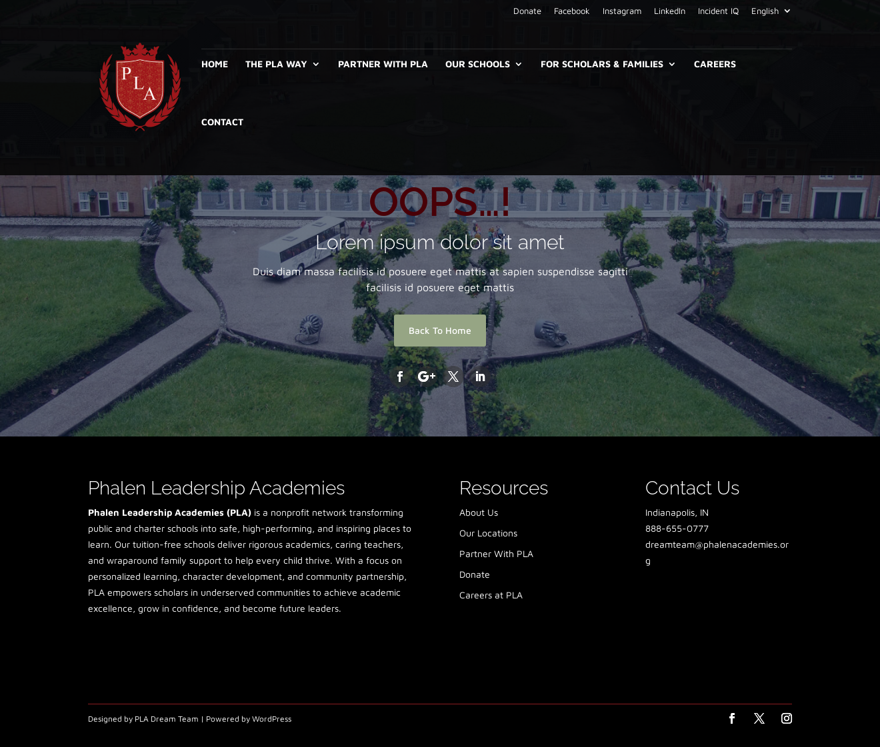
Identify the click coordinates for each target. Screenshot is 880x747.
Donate (527, 11)
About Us (478, 512)
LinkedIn (669, 11)
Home (214, 64)
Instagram (622, 11)
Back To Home (440, 330)
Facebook (572, 11)
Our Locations (488, 532)
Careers (715, 64)
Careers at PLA (491, 594)
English (765, 11)
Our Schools (477, 64)
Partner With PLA (383, 64)
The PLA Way (276, 64)
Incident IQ (718, 11)
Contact (222, 122)
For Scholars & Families (602, 64)
